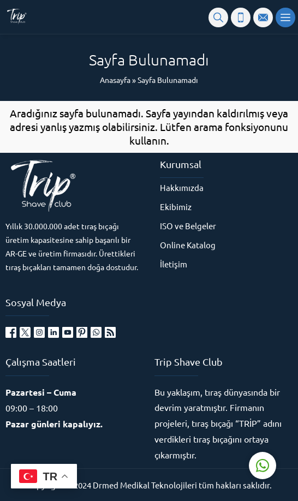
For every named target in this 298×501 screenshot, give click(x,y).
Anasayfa (115, 80)
